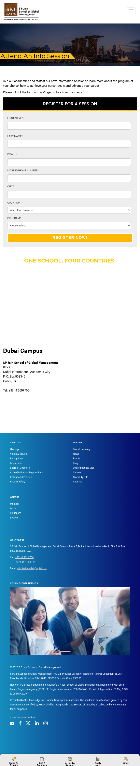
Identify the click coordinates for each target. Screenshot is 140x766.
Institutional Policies (21, 477)
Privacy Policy (17, 481)
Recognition (16, 458)
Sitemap (77, 481)
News (76, 453)
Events (76, 458)
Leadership (16, 463)
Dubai (13, 508)
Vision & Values (18, 453)
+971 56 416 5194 (26, 561)
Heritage (14, 449)
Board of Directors (20, 467)
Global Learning (81, 449)
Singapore (15, 513)
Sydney (14, 517)
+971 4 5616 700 (24, 557)
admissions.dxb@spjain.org (32, 568)
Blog (75, 463)
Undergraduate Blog (84, 467)
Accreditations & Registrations (26, 472)
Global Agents (80, 477)
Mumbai (14, 503)
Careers (77, 472)
